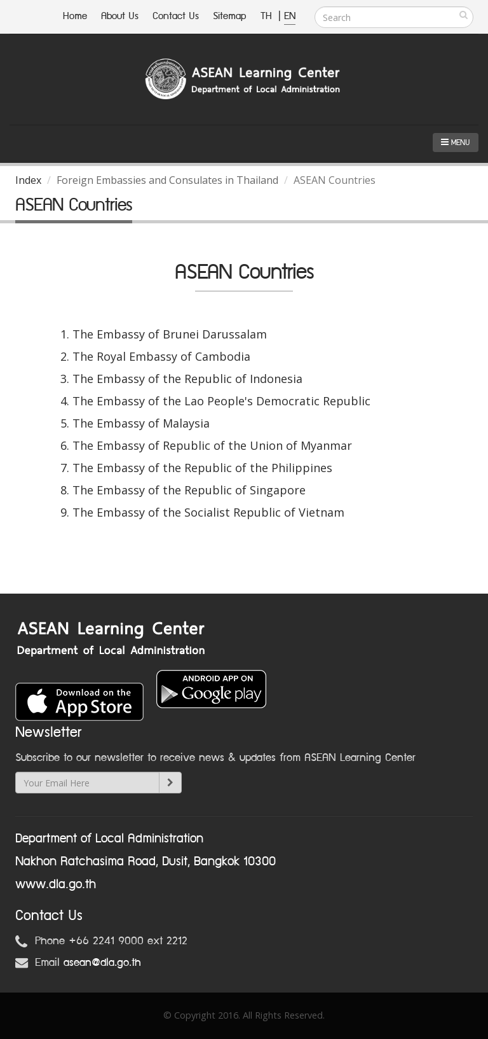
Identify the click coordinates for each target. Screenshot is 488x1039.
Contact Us (175, 16)
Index (28, 180)
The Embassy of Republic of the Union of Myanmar (212, 445)
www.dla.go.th (55, 884)
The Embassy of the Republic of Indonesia (187, 378)
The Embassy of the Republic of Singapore (189, 490)
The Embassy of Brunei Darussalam (169, 334)
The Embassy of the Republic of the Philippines (202, 467)
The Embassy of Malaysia (141, 423)
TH (268, 16)
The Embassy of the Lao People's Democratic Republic (221, 400)
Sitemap (230, 16)
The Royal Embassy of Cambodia (161, 356)
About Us (120, 16)
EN (289, 16)
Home (75, 16)
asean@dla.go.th (102, 962)
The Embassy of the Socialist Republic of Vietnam (208, 512)
